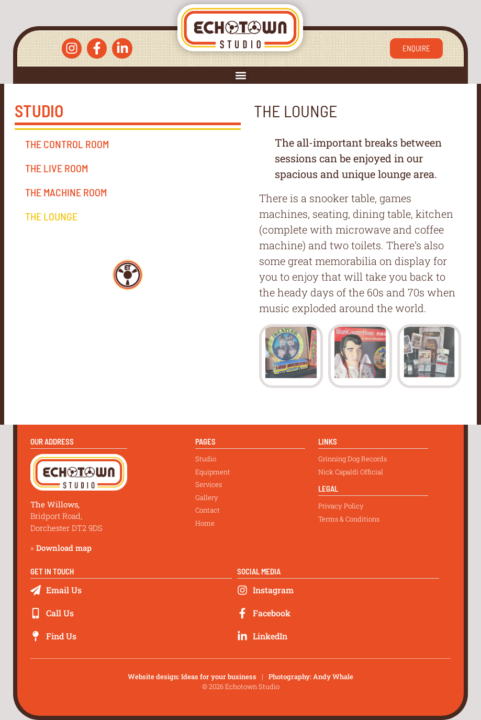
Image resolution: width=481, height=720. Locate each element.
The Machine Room (66, 192)
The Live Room (56, 168)
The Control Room (67, 144)
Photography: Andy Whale (311, 676)
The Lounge (51, 216)
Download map (64, 547)
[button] (240, 75)
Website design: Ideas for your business (192, 676)
